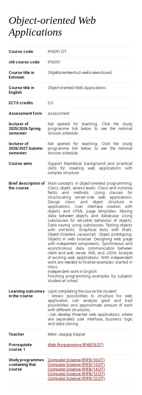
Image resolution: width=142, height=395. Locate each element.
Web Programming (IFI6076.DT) (76, 344)
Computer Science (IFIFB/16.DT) (76, 360)
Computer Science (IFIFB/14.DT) (76, 369)
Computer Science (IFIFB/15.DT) (76, 364)
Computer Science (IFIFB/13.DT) (76, 373)
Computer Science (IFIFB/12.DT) (76, 378)
